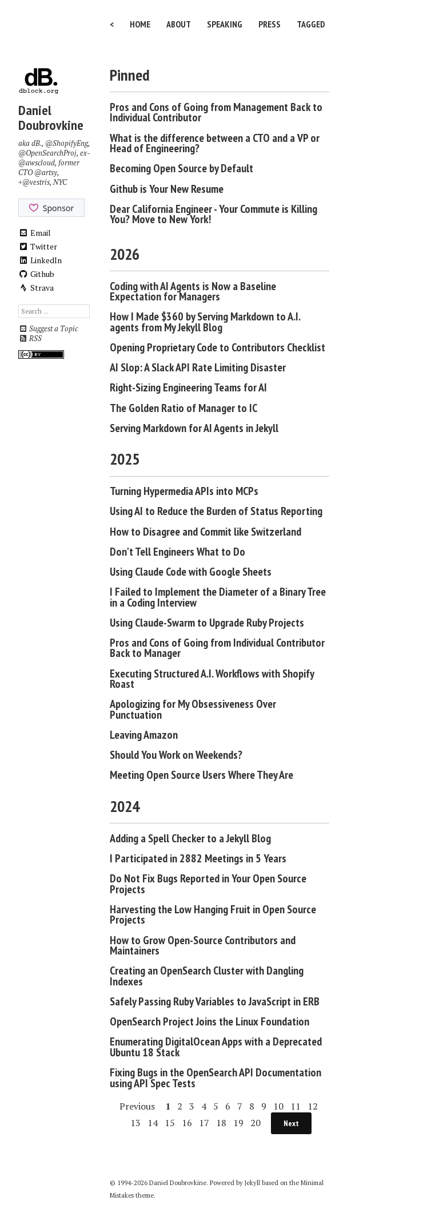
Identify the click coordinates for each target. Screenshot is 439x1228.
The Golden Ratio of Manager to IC (183, 408)
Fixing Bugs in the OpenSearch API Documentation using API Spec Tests (215, 1078)
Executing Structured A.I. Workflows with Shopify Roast (212, 679)
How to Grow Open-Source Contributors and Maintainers (203, 945)
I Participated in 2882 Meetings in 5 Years (198, 858)
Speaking (224, 24)
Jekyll (252, 1183)
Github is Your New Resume (167, 188)
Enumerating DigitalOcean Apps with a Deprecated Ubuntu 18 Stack (216, 1047)
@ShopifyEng (66, 143)
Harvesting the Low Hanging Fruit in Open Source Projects (213, 915)
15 (170, 1122)
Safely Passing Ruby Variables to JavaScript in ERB (215, 1001)
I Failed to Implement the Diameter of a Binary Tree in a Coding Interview (218, 597)
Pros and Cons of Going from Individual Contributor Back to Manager (217, 648)
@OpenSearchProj (47, 153)
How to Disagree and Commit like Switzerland (205, 531)
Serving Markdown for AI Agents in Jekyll (194, 428)
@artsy (45, 172)
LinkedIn (40, 260)
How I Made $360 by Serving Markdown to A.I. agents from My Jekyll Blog (205, 322)
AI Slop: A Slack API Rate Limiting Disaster (198, 367)
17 (204, 1122)
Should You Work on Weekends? (176, 754)
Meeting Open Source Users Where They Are (201, 774)
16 (187, 1122)
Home (140, 24)
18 (221, 1122)
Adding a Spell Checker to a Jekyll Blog (190, 838)
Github (36, 273)
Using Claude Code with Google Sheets (191, 571)
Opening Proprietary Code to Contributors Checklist (217, 347)
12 (313, 1106)
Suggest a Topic (48, 329)
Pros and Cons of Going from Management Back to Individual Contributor (216, 112)
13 (135, 1122)
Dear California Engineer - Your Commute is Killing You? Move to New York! (213, 214)
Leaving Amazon (144, 734)
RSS (30, 338)
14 (152, 1122)
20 (255, 1122)
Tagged (311, 24)
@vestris (36, 182)
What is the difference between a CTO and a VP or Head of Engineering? (215, 143)
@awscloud (36, 163)
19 (238, 1122)
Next (291, 1123)
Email (34, 232)
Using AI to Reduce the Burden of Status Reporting (216, 511)
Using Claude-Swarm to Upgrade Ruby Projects (207, 622)
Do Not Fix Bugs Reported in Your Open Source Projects (208, 884)
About (178, 24)
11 (295, 1106)
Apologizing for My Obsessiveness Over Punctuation (193, 709)
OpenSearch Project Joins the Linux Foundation (209, 1021)
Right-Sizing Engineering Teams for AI (188, 387)
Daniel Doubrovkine (50, 117)
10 (278, 1106)
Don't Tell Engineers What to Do (177, 551)
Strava (36, 287)
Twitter (37, 246)
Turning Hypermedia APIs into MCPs (184, 491)
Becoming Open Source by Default (181, 168)
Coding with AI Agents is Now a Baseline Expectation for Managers (193, 291)
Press (269, 24)
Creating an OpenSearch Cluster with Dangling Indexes (207, 976)
